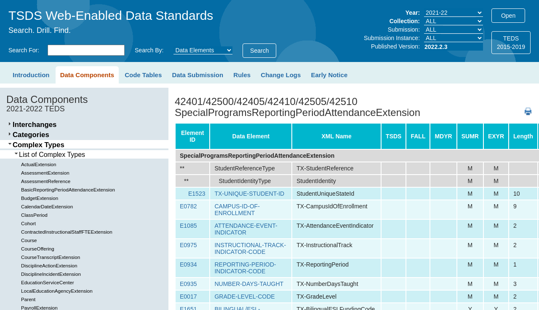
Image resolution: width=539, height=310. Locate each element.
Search (259, 50)
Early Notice (329, 74)
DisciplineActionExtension (49, 265)
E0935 (188, 283)
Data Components (87, 74)
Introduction (31, 74)
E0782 (188, 206)
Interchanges (34, 125)
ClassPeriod (34, 215)
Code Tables (143, 74)
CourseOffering (37, 248)
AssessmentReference (45, 181)
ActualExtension (38, 164)
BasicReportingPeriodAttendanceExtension (68, 189)
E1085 (188, 225)
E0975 (188, 245)
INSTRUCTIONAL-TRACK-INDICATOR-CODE (250, 248)
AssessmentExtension (45, 172)
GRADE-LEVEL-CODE (244, 296)
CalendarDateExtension (47, 206)
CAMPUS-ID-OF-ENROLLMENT (236, 209)
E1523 (196, 193)
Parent (28, 299)
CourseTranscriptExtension (50, 257)
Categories (31, 135)
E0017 (188, 296)
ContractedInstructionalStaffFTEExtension (66, 232)
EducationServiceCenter (47, 282)
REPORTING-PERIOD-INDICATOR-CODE (245, 268)
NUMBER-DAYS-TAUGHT (248, 283)
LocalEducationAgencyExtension (57, 291)
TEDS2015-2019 (511, 42)
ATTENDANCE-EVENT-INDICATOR (245, 229)
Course (29, 240)
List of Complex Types (52, 154)
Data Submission (197, 74)
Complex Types (38, 145)
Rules (242, 74)
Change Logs (281, 74)
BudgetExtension (39, 198)
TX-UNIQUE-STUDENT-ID (249, 193)
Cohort (28, 223)
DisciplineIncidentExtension (51, 274)
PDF (525, 107)
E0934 (188, 264)
